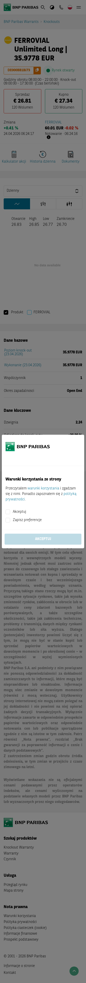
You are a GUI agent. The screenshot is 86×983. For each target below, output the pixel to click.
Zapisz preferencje (27, 520)
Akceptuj (19, 512)
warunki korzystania (43, 488)
